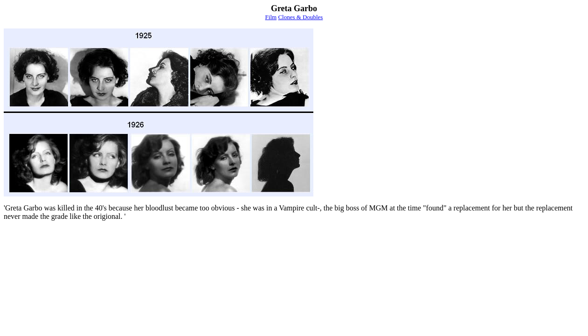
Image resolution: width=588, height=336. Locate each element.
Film (271, 17)
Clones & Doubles (300, 17)
